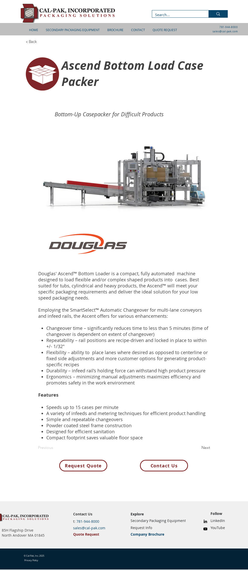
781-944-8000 (228, 27)
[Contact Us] (164, 465)
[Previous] (54, 448)
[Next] (197, 448)
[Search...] (176, 14)
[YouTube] (205, 529)
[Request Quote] (83, 465)
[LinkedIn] (205, 521)
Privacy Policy (31, 560)
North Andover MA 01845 (23, 535)
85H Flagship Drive (17, 530)
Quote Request (86, 534)
